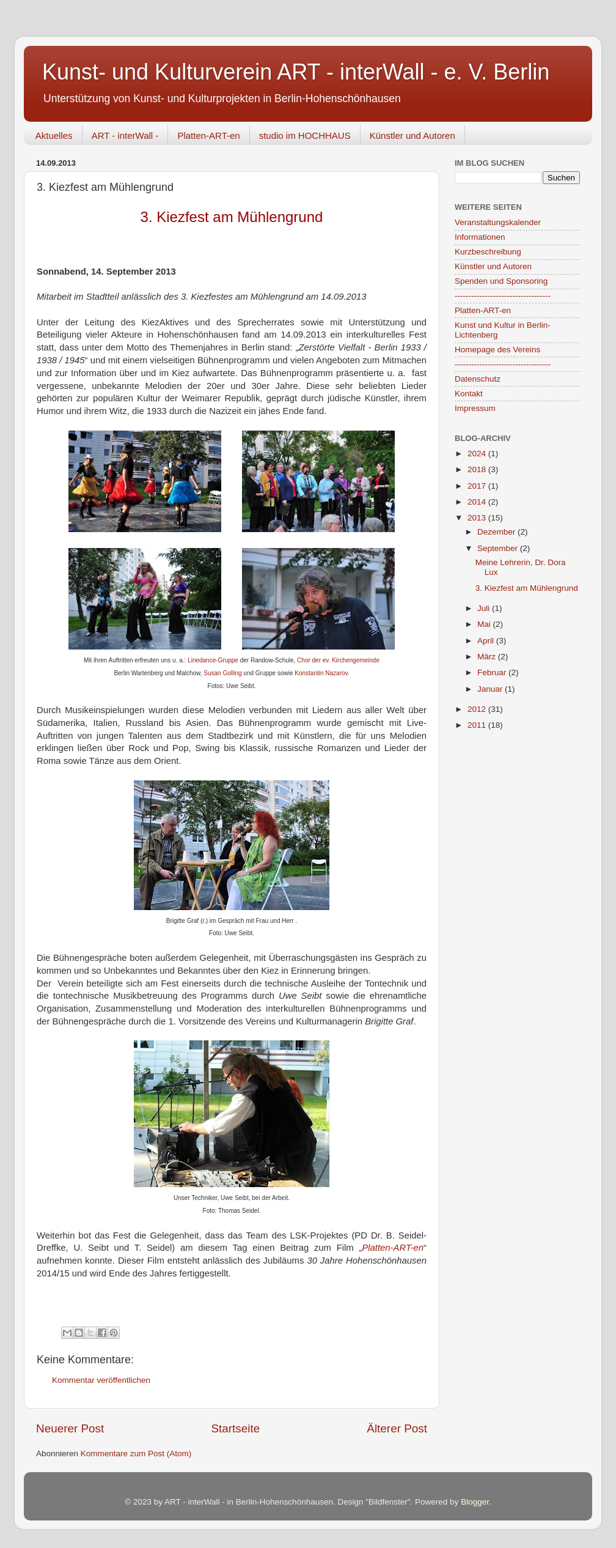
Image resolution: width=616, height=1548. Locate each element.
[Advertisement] (516, 812)
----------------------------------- (503, 295)
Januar (491, 689)
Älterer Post (397, 1428)
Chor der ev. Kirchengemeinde (338, 660)
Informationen (480, 237)
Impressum (475, 408)
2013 (478, 517)
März (487, 656)
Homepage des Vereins (497, 349)
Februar (492, 672)
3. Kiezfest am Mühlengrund (526, 588)
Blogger (475, 1501)
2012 (478, 709)
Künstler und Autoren (412, 135)
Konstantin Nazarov (321, 673)
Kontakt (469, 393)
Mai (485, 624)
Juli (484, 608)
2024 (478, 453)
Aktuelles (54, 135)
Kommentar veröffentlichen (101, 1380)
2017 (478, 486)
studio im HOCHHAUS (305, 135)
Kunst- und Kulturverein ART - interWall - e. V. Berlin (295, 71)
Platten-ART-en (208, 135)
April (486, 640)
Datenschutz (478, 378)
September (498, 548)
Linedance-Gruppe (213, 660)
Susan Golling (222, 673)
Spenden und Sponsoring (501, 281)
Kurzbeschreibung (488, 251)
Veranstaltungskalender (498, 222)
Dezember (497, 531)
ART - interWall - (125, 135)
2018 (478, 469)
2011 (478, 725)
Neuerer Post (70, 1428)
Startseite (235, 1428)
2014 (478, 501)
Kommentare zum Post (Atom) (136, 1453)
